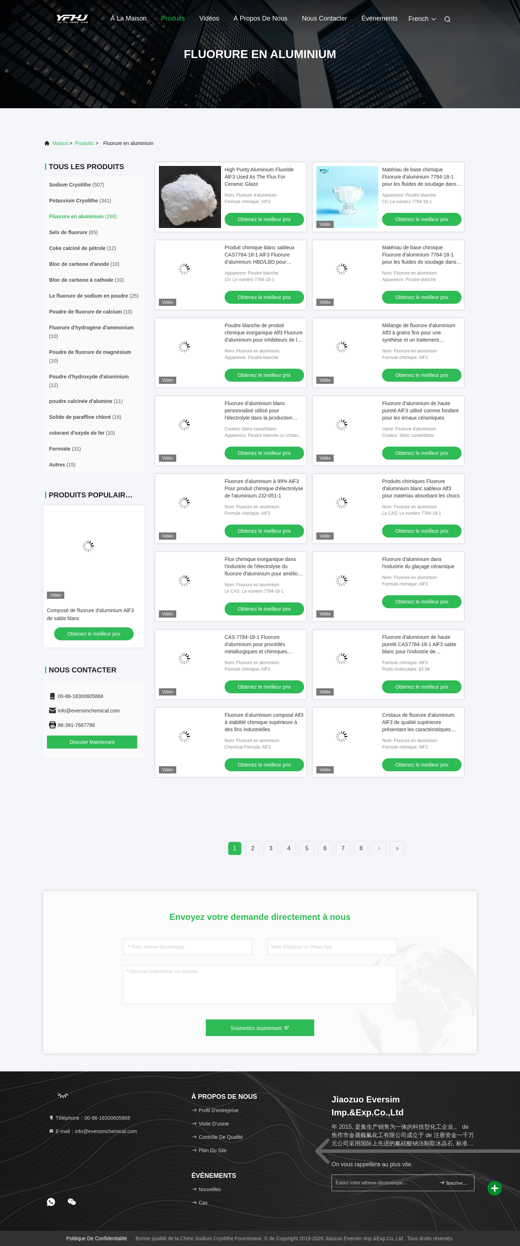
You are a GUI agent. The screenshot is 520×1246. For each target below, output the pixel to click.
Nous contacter (324, 18)
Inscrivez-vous (453, 1183)
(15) (62, 465)
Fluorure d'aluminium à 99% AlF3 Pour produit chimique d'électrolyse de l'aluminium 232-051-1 (264, 488)
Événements (379, 18)
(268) (83, 216)
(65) (73, 232)
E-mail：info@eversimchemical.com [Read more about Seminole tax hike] (92, 1131)
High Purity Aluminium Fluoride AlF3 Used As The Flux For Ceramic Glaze (259, 177)
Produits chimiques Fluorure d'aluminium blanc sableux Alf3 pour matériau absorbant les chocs (421, 488)
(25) (93, 296)
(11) (86, 401)
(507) (76, 185)
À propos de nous (260, 18)
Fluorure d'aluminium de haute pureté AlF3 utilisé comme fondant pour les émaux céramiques (420, 410)
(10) (84, 264)
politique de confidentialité (96, 1238)
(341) (80, 200)
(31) (65, 449)
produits (84, 143)
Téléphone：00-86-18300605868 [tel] (89, 1118)
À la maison (128, 18)
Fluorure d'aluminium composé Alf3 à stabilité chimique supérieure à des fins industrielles (264, 722)
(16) (85, 417)
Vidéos (209, 18)
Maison (60, 143)
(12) (82, 248)
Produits (173, 18)
